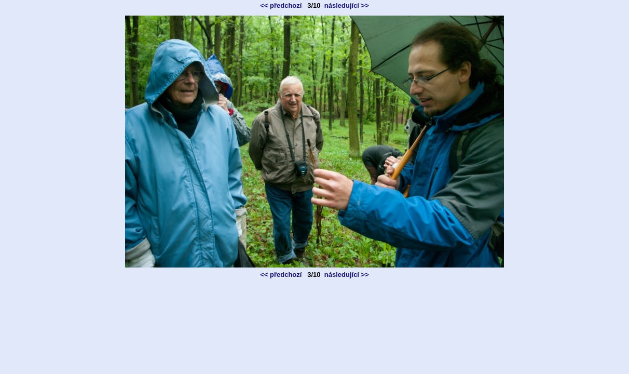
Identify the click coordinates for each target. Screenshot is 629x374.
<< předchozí (281, 5)
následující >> (346, 5)
